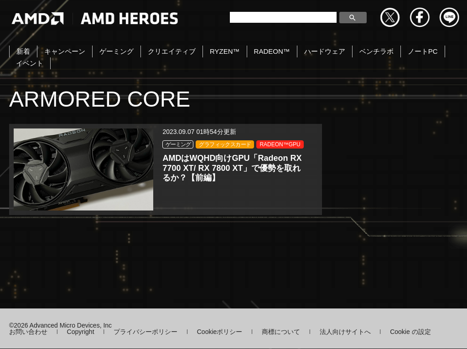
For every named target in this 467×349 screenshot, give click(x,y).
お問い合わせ (28, 332)
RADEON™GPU (104, 172)
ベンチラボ (376, 51)
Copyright (80, 332)
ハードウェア (324, 51)
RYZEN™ (225, 51)
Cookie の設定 (410, 332)
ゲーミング (116, 51)
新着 (23, 51)
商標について (281, 332)
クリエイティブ (172, 51)
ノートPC (423, 51)
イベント (29, 63)
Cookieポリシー (220, 332)
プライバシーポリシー (145, 332)
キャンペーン (64, 51)
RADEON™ (272, 51)
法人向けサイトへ (345, 332)
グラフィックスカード (110, 161)
